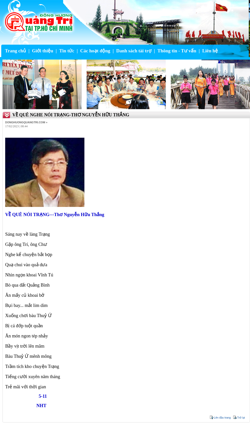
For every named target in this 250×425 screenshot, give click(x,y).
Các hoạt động (95, 50)
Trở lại (241, 417)
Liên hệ (210, 50)
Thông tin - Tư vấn (176, 50)
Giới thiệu (42, 50)
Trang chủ (15, 50)
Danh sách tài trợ (133, 50)
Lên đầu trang (222, 417)
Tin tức (66, 50)
